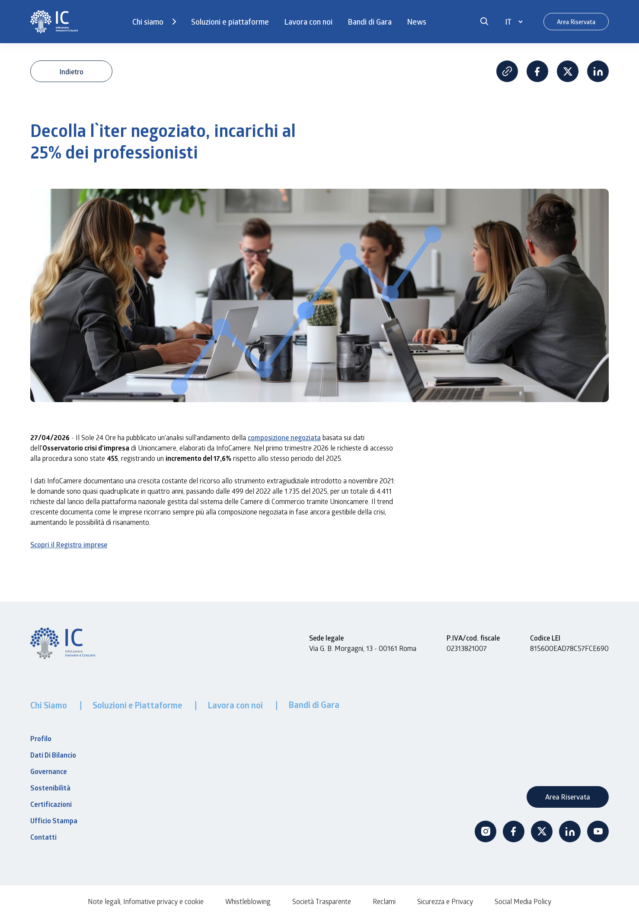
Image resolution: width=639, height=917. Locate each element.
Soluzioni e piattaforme (230, 21)
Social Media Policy (523, 901)
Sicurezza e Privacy (445, 901)
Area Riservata (576, 22)
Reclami (384, 901)
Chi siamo (147, 21)
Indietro (71, 71)
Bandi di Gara (370, 21)
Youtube (598, 831)
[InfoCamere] (54, 21)
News (416, 21)
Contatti (43, 837)
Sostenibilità (50, 788)
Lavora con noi (308, 21)
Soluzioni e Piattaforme (138, 705)
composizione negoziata (284, 437)
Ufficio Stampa (53, 820)
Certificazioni (51, 804)
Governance (48, 771)
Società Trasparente (321, 901)
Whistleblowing (248, 901)
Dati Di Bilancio (53, 755)
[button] (484, 21)
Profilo (40, 738)
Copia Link (507, 71)
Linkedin (598, 71)
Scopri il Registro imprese (68, 544)
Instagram (485, 831)
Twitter (542, 831)
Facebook (537, 71)
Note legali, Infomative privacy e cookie (146, 901)
